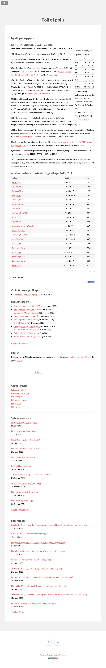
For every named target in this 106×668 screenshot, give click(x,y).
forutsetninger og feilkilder (80, 357)
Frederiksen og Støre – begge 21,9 (25, 440)
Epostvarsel (16, 403)
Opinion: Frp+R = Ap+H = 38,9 (24, 422)
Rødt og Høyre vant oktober (26, 319)
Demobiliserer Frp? (22, 323)
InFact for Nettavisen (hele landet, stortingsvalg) (31, 560)
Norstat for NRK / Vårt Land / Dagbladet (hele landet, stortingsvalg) (39, 586)
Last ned (91, 271)
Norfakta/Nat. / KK (20, 213)
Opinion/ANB (17, 187)
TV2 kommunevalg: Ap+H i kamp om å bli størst (31, 474)
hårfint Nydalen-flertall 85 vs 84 (39, 93)
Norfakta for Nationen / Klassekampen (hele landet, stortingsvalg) (38, 551)
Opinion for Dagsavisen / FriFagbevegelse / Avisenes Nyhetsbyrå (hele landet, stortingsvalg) (49, 525)
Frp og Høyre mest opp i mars (23, 431)
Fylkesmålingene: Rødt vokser (26, 333)
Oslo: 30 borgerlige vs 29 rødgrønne (26, 483)
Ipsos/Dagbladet (18, 204)
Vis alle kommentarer (20, 509)
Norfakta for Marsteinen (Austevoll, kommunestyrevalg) (34, 603)
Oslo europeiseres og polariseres (24, 457)
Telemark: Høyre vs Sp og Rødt (27, 326)
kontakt (20, 360)
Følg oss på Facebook (20, 393)
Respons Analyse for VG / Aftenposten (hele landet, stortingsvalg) (38, 542)
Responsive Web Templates (56, 655)
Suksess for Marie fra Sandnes (26, 313)
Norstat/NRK (17, 200)
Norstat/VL (16, 243)
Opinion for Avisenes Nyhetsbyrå (28, 294)
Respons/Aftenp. (18, 261)
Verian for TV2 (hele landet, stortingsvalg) (28, 533)
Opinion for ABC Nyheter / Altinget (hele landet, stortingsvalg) (37, 568)
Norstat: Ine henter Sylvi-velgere (24, 492)
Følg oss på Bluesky (19, 390)
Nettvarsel (15, 407)
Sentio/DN (16, 195)
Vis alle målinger (18, 612)
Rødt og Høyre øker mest (24, 309)
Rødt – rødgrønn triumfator (25, 316)
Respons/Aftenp (18, 248)
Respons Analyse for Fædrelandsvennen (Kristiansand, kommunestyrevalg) (42, 577)
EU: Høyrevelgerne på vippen (23, 500)
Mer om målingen (82, 120)
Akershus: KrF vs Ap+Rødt (25, 330)
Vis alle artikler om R (19, 344)
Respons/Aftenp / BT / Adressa (24, 226)
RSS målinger (16, 396)
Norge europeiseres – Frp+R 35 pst (28, 306)
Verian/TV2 (16, 182)
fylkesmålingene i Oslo (27, 136)
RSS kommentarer (18, 400)
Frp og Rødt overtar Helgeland (27, 336)
